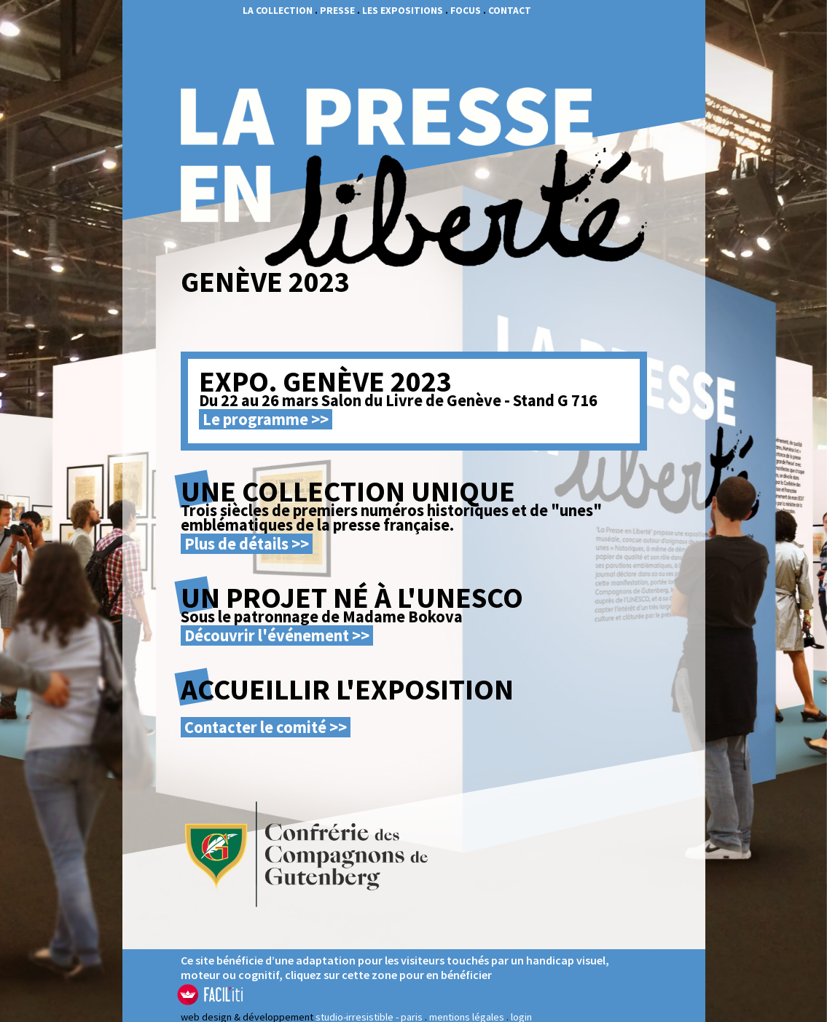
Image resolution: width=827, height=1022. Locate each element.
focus (465, 10)
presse (337, 10)
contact (509, 10)
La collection (278, 10)
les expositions (402, 10)
